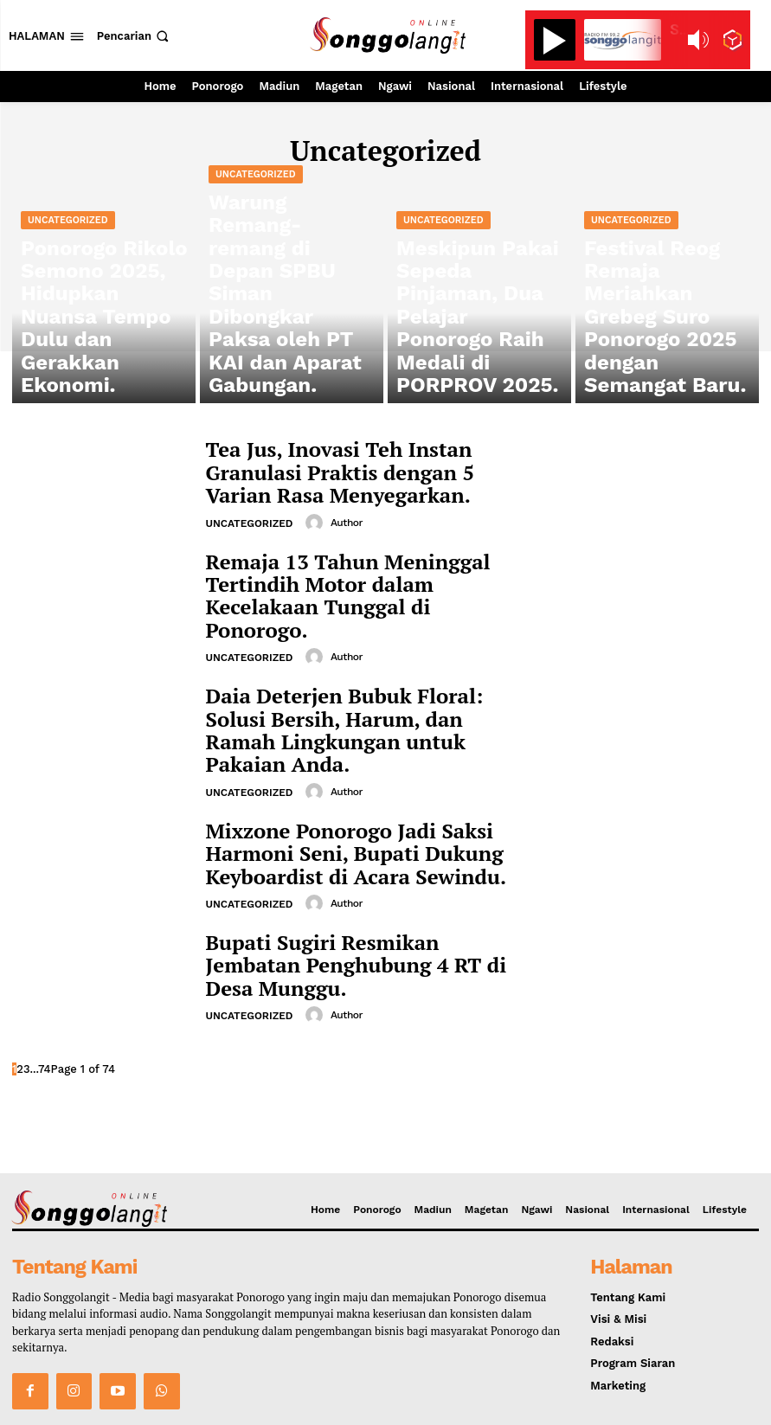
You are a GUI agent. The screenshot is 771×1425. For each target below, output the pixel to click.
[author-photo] (313, 514)
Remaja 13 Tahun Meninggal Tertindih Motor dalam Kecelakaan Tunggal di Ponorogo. (365, 577)
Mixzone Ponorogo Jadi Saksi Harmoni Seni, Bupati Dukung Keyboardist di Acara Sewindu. (364, 792)
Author (344, 515)
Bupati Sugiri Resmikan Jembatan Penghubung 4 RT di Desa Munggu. (349, 899)
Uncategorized (68, 326)
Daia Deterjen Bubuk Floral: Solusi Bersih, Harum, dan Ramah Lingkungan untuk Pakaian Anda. (348, 685)
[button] (134, 36)
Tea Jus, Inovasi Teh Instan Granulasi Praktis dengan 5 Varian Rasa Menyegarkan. (358, 470)
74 (44, 1002)
